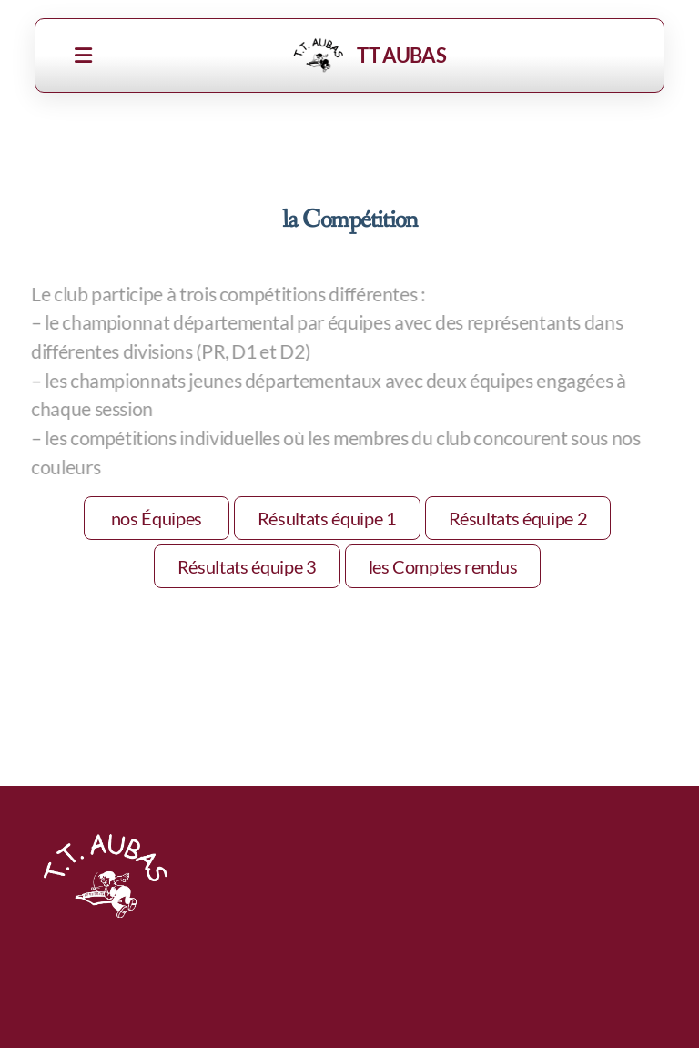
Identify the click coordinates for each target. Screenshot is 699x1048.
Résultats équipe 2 (518, 518)
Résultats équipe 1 (327, 518)
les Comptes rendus (443, 566)
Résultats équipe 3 (247, 566)
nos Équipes (156, 518)
